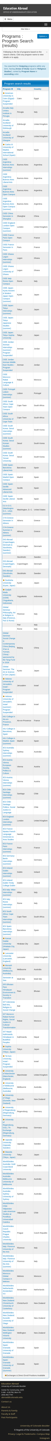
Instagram (45, 1438)
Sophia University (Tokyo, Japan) (9, 1049)
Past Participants (9, 1417)
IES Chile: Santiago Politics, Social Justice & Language (9, 807)
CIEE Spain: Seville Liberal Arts (9, 499)
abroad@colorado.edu (12, 1397)
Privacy (11, 1434)
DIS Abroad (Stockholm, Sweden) (8, 573)
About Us (5, 1407)
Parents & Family (9, 1410)
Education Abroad (10, 1383)
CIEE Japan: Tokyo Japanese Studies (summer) (8, 323)
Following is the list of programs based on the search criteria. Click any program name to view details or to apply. (25, 54)
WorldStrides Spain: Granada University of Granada (8, 1347)
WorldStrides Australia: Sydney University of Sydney (8, 1193)
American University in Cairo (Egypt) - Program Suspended (9, 98)
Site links (25, 29)
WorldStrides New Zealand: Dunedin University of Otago (9, 1318)
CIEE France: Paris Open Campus (8, 238)
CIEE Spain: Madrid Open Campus (8, 477)
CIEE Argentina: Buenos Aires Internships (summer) (8, 164)
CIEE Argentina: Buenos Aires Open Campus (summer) (9, 204)
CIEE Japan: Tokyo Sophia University (8, 335)
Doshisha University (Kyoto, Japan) (9, 583)
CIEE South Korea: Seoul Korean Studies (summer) (8, 443)
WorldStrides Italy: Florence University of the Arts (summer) (9, 1261)
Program (8, 89)
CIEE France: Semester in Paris (8, 247)
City (19, 89)
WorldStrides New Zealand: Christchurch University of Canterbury (9, 1303)
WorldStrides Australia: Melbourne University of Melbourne (8, 1179)
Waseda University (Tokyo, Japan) (9, 1154)
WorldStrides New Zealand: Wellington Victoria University (9, 1332)
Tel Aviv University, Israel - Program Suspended (8, 1061)
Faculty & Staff (8, 1413)
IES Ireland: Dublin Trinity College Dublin (9, 883)
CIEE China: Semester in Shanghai (8, 216)
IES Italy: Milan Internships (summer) (9, 892)
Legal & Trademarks (25, 1434)
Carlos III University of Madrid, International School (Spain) (9, 149)
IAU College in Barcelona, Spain (9, 731)
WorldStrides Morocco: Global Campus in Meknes (8, 1276)
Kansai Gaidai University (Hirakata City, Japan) (9, 943)
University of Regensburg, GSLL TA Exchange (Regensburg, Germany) (8, 1128)
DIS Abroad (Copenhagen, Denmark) (9, 564)
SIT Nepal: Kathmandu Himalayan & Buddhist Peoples (8, 1037)
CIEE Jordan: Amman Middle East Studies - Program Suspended (9, 364)
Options (43, 36)
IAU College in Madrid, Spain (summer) (9, 741)
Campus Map (43, 1434)
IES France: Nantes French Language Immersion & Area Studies (9, 834)
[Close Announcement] (47, 52)
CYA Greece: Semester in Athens (8, 520)
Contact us (6, 1401)
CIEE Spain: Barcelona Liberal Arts (8, 467)
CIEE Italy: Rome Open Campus (8, 281)
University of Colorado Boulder (35, 1425)
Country (37, 89)
